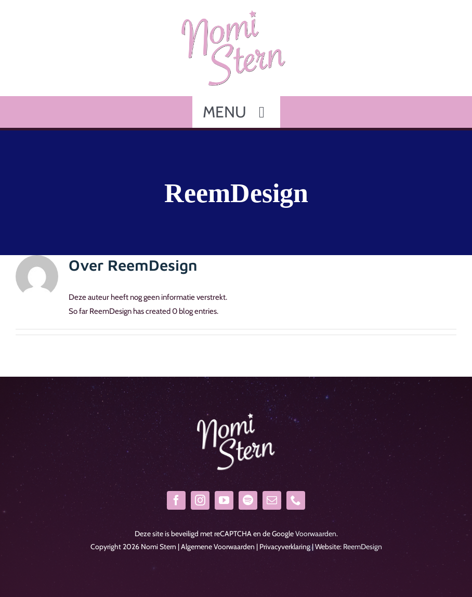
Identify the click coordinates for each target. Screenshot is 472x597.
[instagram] (200, 500)
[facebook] (176, 500)
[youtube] (224, 500)
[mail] (272, 500)
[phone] (295, 500)
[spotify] (248, 500)
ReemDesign (362, 546)
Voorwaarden (315, 533)
